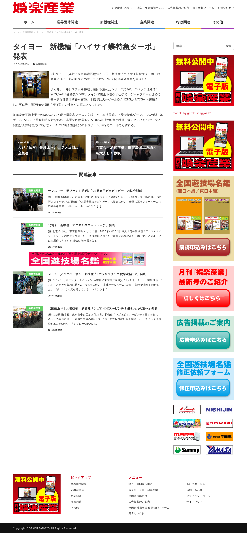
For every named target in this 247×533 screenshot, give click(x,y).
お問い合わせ (226, 7)
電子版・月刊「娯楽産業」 (145, 490)
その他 (75, 507)
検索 (228, 46)
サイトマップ (194, 501)
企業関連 (76, 496)
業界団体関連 (79, 484)
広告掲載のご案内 (178, 7)
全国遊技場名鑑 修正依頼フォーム (149, 507)
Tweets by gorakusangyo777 (192, 113)
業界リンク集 (137, 513)
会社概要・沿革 (195, 484)
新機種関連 (41, 64)
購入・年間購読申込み (150, 7)
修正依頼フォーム (203, 7)
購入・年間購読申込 (141, 484)
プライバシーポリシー (199, 496)
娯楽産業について (122, 7)
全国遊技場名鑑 (138, 496)
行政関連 (76, 501)
